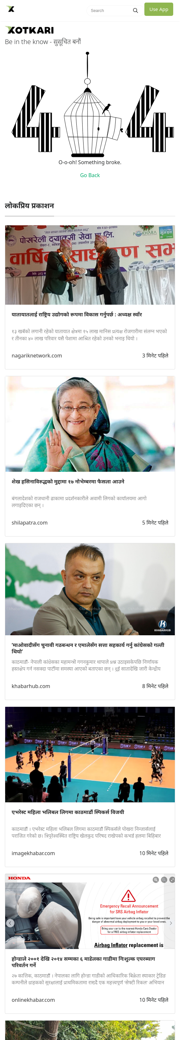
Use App (158, 9)
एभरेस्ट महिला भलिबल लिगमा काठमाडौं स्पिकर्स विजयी (68, 812)
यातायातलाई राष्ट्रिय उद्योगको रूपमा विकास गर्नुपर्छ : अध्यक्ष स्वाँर (77, 314)
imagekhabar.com (33, 853)
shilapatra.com (30, 522)
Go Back (90, 175)
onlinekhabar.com (33, 999)
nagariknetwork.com (37, 355)
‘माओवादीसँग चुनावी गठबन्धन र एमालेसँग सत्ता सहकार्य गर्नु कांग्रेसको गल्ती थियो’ (88, 648)
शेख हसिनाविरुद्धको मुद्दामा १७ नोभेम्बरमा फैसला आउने (68, 481)
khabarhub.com (31, 686)
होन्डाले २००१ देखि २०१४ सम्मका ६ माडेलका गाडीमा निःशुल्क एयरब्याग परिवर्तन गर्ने (83, 962)
